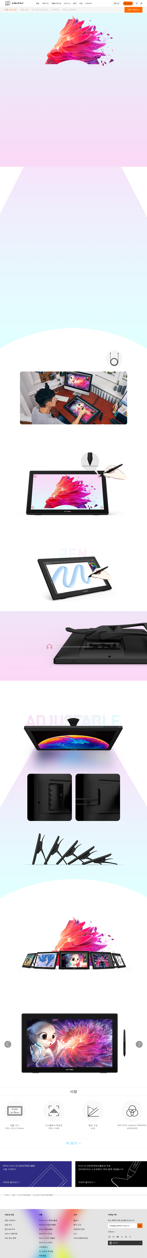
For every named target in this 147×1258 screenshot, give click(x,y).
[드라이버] (88, 3)
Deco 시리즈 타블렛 (47, 1238)
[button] (137, 3)
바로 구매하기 (133, 10)
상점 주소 (8, 1225)
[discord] (117, 1237)
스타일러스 (43, 1247)
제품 (37, 3)
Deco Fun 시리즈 (45, 1242)
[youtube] (130, 1237)
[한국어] (125, 1243)
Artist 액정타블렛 (24, 1195)
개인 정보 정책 (10, 1238)
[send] (139, 1225)
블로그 (76, 1220)
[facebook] (113, 1237)
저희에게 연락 (79, 1229)
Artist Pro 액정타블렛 (47, 1225)
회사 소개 (77, 1225)
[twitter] (121, 1237)
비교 (117, 3)
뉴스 (75, 1234)
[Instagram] (109, 1237)
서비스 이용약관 (11, 1234)
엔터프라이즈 (10, 1229)
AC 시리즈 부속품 (46, 1251)
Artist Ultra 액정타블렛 (48, 1220)
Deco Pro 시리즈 (45, 1234)
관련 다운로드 (10, 1220)
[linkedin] (126, 1237)
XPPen (7, 1195)
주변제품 (42, 1256)
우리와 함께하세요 (81, 1238)
